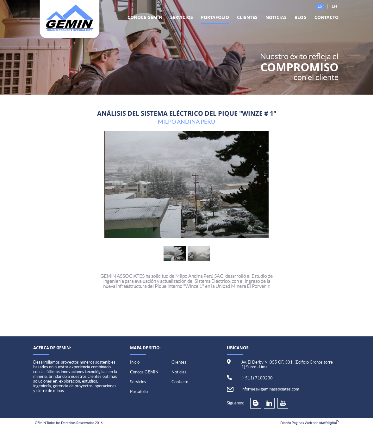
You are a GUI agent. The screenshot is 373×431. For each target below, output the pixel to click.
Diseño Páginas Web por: (309, 423)
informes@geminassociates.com (270, 389)
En (334, 6)
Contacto (326, 17)
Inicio (135, 362)
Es (320, 6)
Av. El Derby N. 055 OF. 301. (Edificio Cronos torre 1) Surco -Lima (287, 364)
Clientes (247, 17)
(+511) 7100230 (257, 378)
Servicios (181, 17)
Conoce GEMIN (144, 17)
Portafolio (215, 17)
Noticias (276, 17)
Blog (301, 17)
